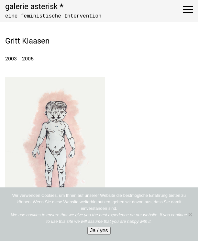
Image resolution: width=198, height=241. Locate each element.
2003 (11, 59)
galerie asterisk (34, 6)
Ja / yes (99, 230)
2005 (28, 59)
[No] (190, 214)
